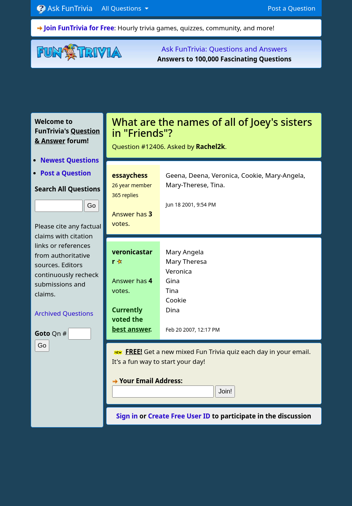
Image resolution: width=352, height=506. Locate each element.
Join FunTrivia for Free (79, 27)
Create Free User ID (179, 416)
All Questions (122, 8)
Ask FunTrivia (64, 8)
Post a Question (291, 8)
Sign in (127, 416)
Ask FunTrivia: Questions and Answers (224, 48)
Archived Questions (64, 313)
